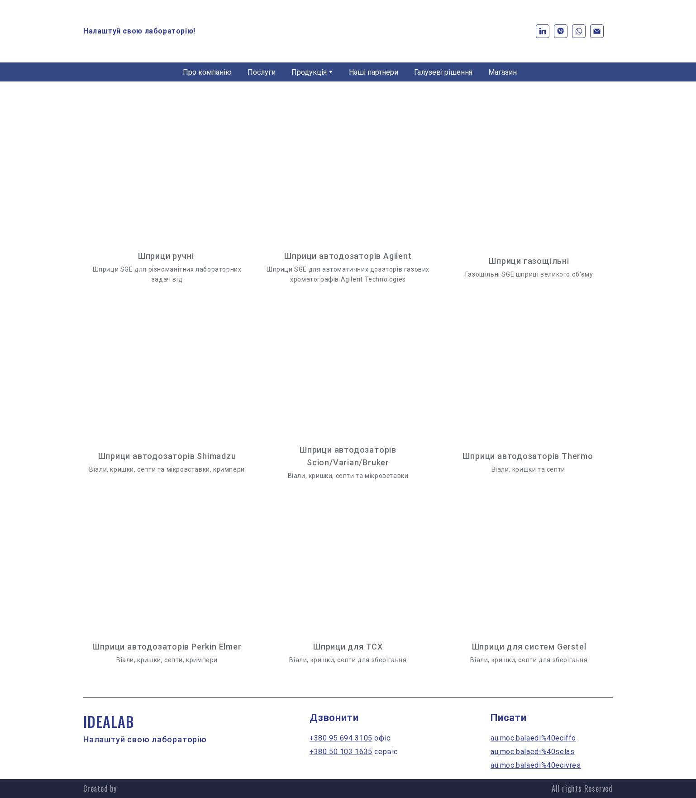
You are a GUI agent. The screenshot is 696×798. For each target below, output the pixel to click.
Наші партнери (373, 72)
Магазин (502, 72)
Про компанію (207, 72)
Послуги (262, 72)
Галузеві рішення (443, 72)
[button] (542, 31)
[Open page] (348, 172)
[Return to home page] (348, 31)
